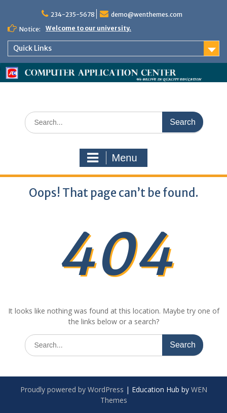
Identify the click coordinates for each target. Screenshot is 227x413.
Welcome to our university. (88, 28)
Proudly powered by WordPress (72, 389)
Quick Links (32, 48)
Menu (112, 157)
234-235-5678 (73, 14)
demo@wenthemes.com (146, 14)
